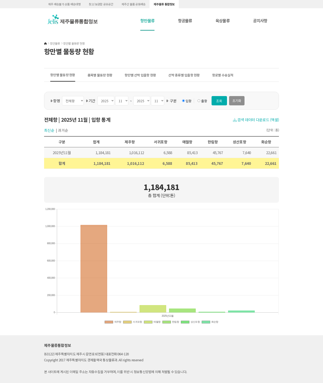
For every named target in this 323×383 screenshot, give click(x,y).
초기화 (236, 100)
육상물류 (222, 21)
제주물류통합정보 (77, 21)
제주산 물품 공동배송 (134, 4)
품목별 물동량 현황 (100, 75)
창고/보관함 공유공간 (101, 4)
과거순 (63, 130)
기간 (90, 100)
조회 (219, 100)
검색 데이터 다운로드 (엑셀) (256, 119)
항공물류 (185, 21)
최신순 (49, 130)
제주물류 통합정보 (164, 4)
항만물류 (147, 21)
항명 (55, 100)
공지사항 (260, 21)
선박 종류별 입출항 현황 (184, 75)
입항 (189, 100)
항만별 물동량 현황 (62, 74)
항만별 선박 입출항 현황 (140, 75)
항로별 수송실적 (222, 75)
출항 (204, 100)
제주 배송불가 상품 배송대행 (64, 4)
